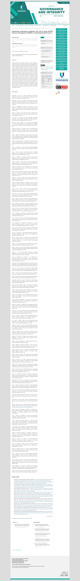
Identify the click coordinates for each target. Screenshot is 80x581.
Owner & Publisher (61, 55)
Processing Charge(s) (62, 60)
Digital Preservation (61, 47)
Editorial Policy (38, 25)
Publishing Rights (61, 52)
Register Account (61, 29)
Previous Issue (53, 25)
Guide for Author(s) (29, 25)
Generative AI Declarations (61, 68)
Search (65, 25)
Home (13, 25)
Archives (16, 28)
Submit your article (61, 31)
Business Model (61, 65)
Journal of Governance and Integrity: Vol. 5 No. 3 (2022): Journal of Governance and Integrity (36, 506)
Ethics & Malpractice (61, 42)
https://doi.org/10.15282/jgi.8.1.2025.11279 (21, 51)
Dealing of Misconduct (62, 57)
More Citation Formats (45, 87)
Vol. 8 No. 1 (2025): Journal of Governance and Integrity (29, 28)
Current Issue (45, 25)
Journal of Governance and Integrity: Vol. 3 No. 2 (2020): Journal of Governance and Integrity (36, 480)
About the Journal (19, 25)
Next (51, 516)
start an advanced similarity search (21, 518)
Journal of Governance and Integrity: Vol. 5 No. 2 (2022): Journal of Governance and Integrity (31, 483)
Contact (61, 62)
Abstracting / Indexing (61, 39)
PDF (43, 37)
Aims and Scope (62, 34)
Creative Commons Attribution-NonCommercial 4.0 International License (47, 68)
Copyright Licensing (61, 44)
